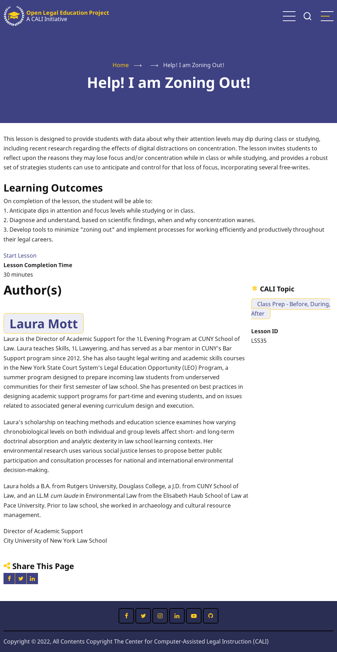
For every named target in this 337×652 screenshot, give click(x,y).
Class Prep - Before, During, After (290, 308)
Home (121, 65)
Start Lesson (20, 255)
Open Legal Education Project (67, 13)
